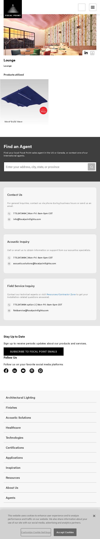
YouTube (23, 370)
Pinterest (40, 370)
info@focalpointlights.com (27, 219)
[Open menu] (92, 7)
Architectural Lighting (20, 397)
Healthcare (13, 427)
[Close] (94, 516)
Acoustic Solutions (18, 417)
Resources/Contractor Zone (61, 294)
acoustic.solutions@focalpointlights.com (34, 263)
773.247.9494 (19, 213)
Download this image (92, 53)
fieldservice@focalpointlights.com (31, 310)
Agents (10, 497)
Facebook (6, 370)
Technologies (14, 437)
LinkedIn (14, 370)
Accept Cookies (65, 532)
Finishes (11, 407)
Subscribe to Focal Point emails (33, 351)
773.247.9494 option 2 (24, 304)
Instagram (31, 370)
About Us (12, 487)
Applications (14, 457)
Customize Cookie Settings (36, 532)
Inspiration (13, 467)
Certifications (15, 447)
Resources (13, 477)
